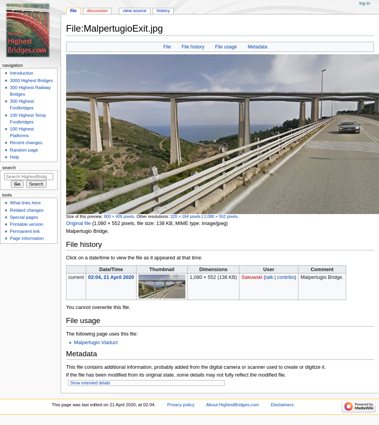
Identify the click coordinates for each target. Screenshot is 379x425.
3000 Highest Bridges (31, 80)
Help (14, 157)
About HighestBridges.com (232, 404)
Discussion (97, 10)
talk (269, 277)
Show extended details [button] (90, 383)
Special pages (24, 217)
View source (134, 10)
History (163, 10)
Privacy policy (180, 404)
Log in (364, 3)
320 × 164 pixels (185, 216)
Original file (78, 223)
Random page (24, 150)
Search (9, 167)
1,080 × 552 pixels (220, 216)
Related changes (26, 210)
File (167, 47)
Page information (27, 238)
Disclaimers (282, 404)
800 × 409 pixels (119, 216)
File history (192, 47)
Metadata (257, 47)
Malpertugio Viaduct (96, 342)
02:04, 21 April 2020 (111, 277)
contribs (286, 277)
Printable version (26, 224)
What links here (25, 202)
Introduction (21, 73)
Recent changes (26, 142)
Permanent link (25, 231)
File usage (226, 47)
